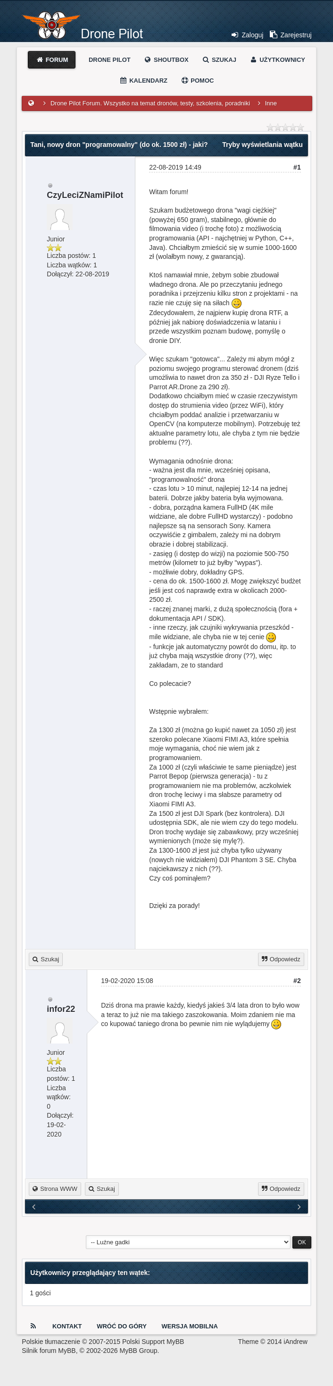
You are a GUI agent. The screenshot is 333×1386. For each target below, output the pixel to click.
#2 (297, 980)
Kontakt (67, 1326)
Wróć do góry (122, 1326)
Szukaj (218, 59)
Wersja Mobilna (189, 1326)
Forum (51, 59)
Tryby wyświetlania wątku (262, 144)
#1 (297, 167)
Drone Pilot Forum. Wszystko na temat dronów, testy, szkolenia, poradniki (150, 103)
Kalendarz (143, 80)
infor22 (61, 1009)
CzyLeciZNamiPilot (85, 195)
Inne (271, 103)
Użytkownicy (277, 59)
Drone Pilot (110, 59)
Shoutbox (165, 59)
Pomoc (197, 80)
